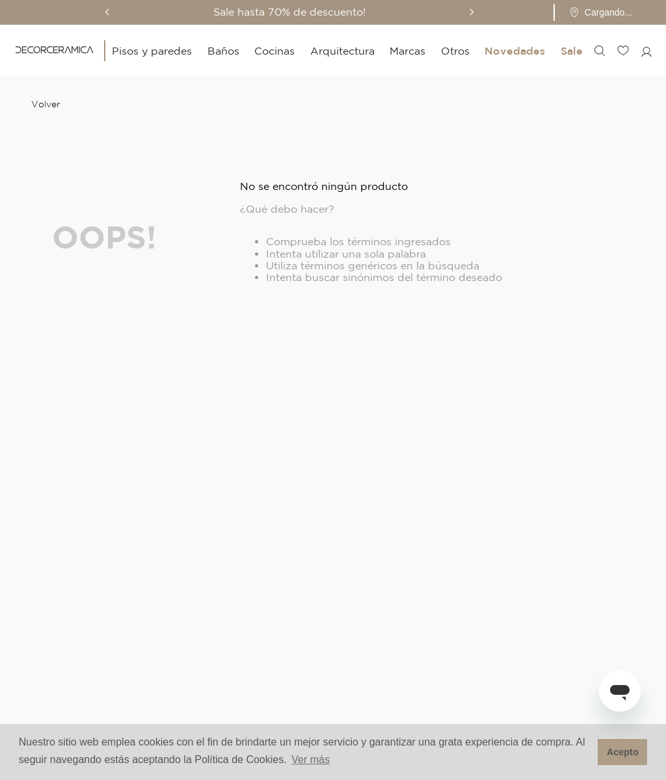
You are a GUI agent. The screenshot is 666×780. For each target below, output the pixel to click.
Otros (455, 51)
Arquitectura (342, 51)
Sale (572, 51)
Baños (223, 51)
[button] (596, 12)
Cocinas (274, 51)
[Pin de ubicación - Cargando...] (600, 12)
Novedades (515, 51)
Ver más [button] (310, 759)
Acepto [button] (623, 752)
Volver (45, 104)
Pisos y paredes (152, 51)
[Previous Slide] (107, 12)
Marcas (407, 51)
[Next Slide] (471, 12)
